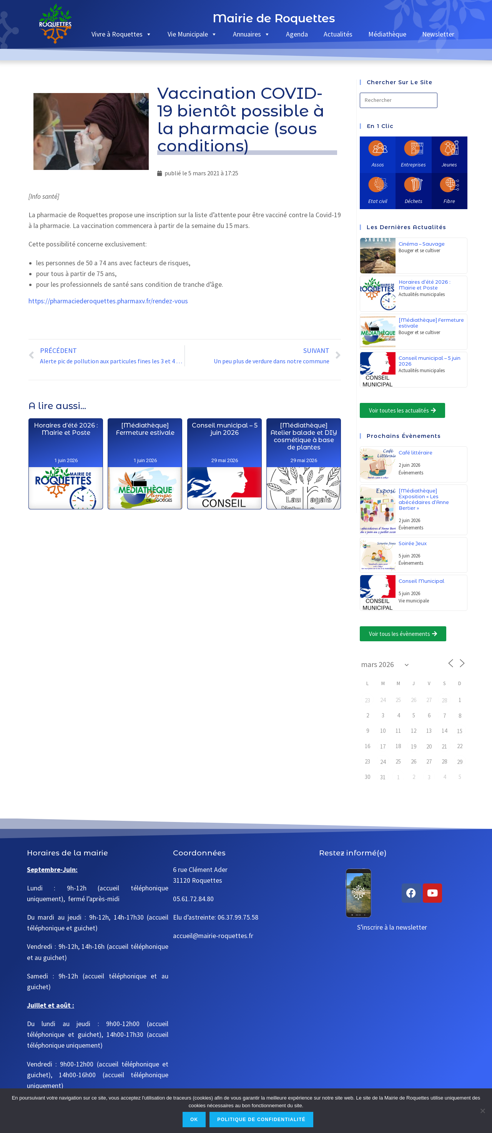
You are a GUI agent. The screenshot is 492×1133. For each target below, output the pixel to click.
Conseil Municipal (421, 581)
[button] (402, 410)
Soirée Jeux (413, 543)
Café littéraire (415, 453)
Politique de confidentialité (261, 1119)
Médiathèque (387, 34)
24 (383, 761)
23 (367, 700)
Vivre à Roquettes (121, 34)
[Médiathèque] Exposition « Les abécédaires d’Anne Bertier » (424, 499)
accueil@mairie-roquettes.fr (213, 936)
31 (383, 777)
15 (459, 731)
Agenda (297, 34)
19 (413, 746)
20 (429, 746)
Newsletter (438, 34)
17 (383, 746)
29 (459, 761)
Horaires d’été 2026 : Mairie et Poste (66, 476)
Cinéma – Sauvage (422, 244)
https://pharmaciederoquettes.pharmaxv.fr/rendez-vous (108, 301)
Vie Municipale (192, 34)
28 (444, 700)
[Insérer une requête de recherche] (398, 100)
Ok (194, 1119)
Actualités (338, 34)
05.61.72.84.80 (193, 899)
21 (444, 746)
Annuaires (251, 34)
